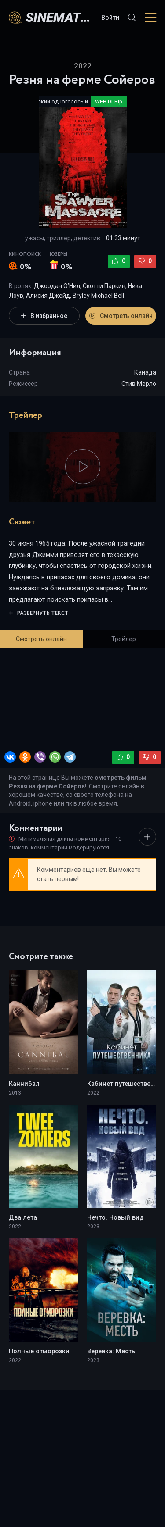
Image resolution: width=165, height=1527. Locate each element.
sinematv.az (59, 17)
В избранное (44, 315)
